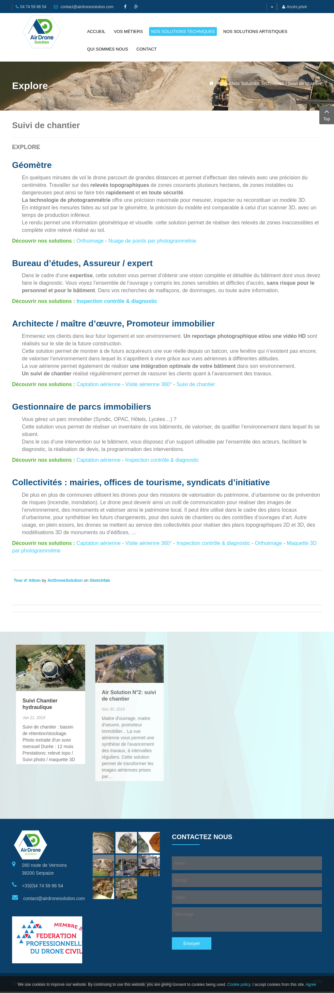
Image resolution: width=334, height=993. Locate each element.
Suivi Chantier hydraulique (40, 693)
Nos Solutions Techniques (258, 83)
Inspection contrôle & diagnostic (116, 301)
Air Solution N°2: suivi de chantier (129, 673)
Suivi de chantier (305, 83)
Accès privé (294, 7)
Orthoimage (90, 241)
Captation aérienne (98, 384)
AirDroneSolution (65, 580)
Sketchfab (100, 580)
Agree (311, 984)
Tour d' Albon (27, 580)
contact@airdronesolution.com (87, 7)
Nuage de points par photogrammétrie (152, 241)
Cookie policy (238, 984)
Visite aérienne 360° (148, 384)
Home (222, 83)
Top (326, 114)
